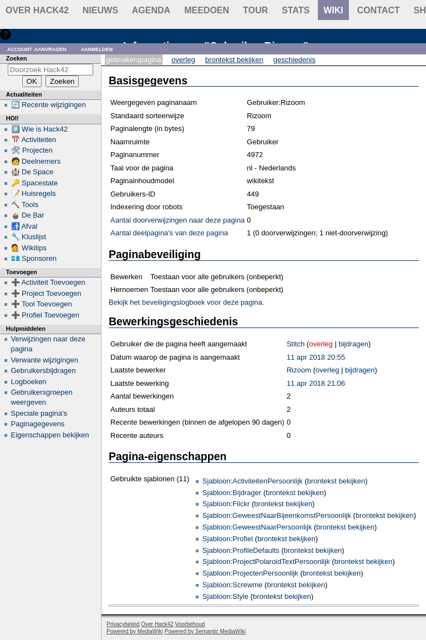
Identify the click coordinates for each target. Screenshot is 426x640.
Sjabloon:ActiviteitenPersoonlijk (252, 481)
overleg (321, 344)
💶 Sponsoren (34, 258)
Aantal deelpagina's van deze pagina (169, 233)
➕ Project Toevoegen (46, 293)
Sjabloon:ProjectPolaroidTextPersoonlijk (266, 561)
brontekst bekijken (336, 481)
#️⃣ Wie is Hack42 (39, 129)
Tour (255, 10)
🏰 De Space (32, 172)
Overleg (183, 60)
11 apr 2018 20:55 (316, 357)
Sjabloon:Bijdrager (231, 492)
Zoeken (16, 58)
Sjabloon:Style (225, 596)
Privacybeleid (122, 624)
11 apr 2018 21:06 (316, 383)
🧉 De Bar (27, 215)
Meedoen (206, 10)
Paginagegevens (38, 424)
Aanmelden (97, 48)
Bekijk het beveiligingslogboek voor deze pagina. (186, 302)
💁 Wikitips (29, 248)
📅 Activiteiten (34, 139)
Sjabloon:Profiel (227, 539)
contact (378, 10)
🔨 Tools (25, 204)
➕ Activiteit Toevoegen (48, 282)
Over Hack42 (37, 10)
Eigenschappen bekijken (50, 435)
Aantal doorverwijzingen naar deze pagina (177, 220)
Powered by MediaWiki (134, 631)
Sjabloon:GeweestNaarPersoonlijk (257, 527)
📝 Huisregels (33, 193)
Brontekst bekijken (234, 60)
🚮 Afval (24, 226)
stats (296, 10)
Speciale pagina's (39, 413)
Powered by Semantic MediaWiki (205, 631)
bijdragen (353, 344)
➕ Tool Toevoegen (41, 304)
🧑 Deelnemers (36, 161)
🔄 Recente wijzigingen (48, 104)
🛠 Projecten (32, 150)
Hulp (21, 34)
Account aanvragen (37, 48)
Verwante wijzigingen (44, 360)
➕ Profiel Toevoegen (45, 315)
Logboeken (29, 381)
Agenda (151, 10)
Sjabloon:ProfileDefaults (241, 550)
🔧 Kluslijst (29, 237)
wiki (333, 10)
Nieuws (100, 10)
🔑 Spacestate (34, 183)
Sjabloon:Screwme (232, 585)
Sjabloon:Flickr (226, 504)
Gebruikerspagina (133, 60)
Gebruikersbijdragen (43, 370)
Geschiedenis (294, 60)
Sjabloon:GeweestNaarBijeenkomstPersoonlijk (276, 515)
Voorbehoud (190, 624)
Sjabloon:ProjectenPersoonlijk (250, 573)
